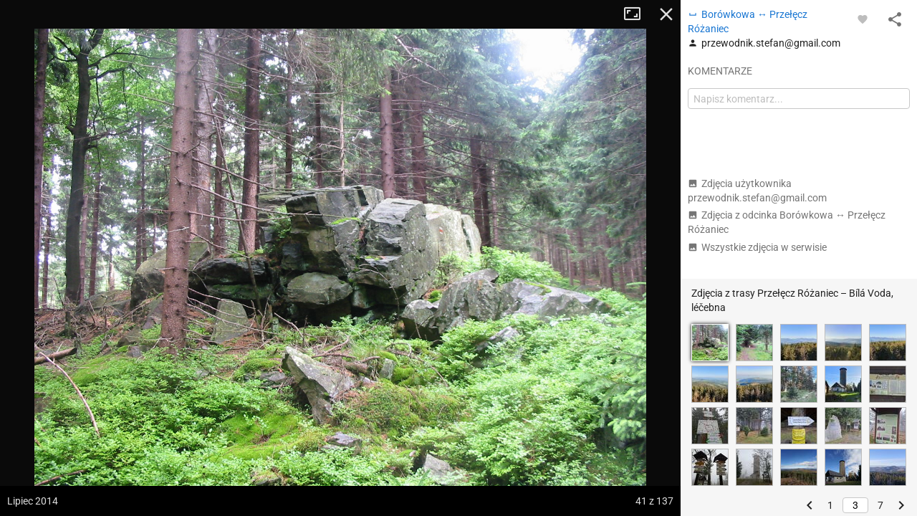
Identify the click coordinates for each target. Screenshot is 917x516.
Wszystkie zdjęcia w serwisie (757, 247)
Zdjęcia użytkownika (757, 191)
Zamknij (666, 14)
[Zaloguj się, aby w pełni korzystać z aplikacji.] (862, 18)
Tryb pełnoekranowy (637, 14)
